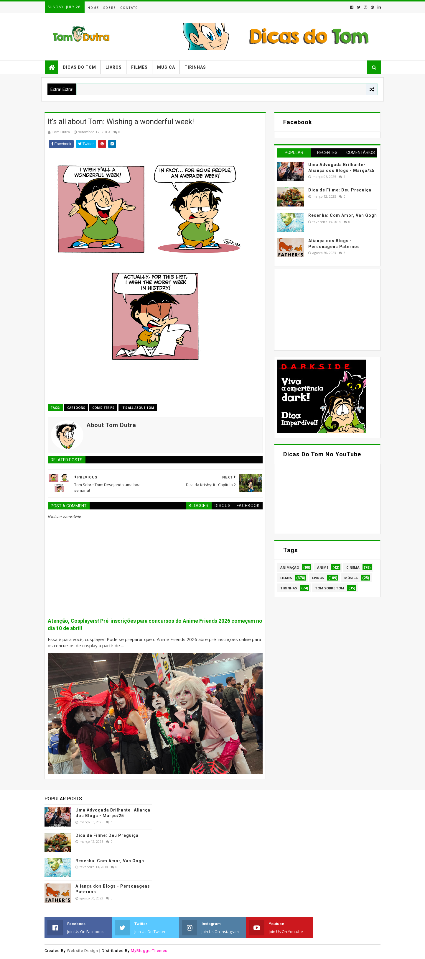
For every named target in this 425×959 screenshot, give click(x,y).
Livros (114, 67)
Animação (289, 567)
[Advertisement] (321, 309)
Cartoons (76, 408)
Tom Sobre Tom (329, 588)
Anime (322, 567)
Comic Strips (103, 408)
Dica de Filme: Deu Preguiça (339, 190)
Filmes (139, 67)
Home (93, 7)
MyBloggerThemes (149, 950)
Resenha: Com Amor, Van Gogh (342, 215)
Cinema (353, 567)
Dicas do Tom (79, 67)
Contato (129, 7)
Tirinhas (195, 67)
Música (351, 578)
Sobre (109, 7)
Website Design (82, 950)
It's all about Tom (137, 408)
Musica (166, 67)
